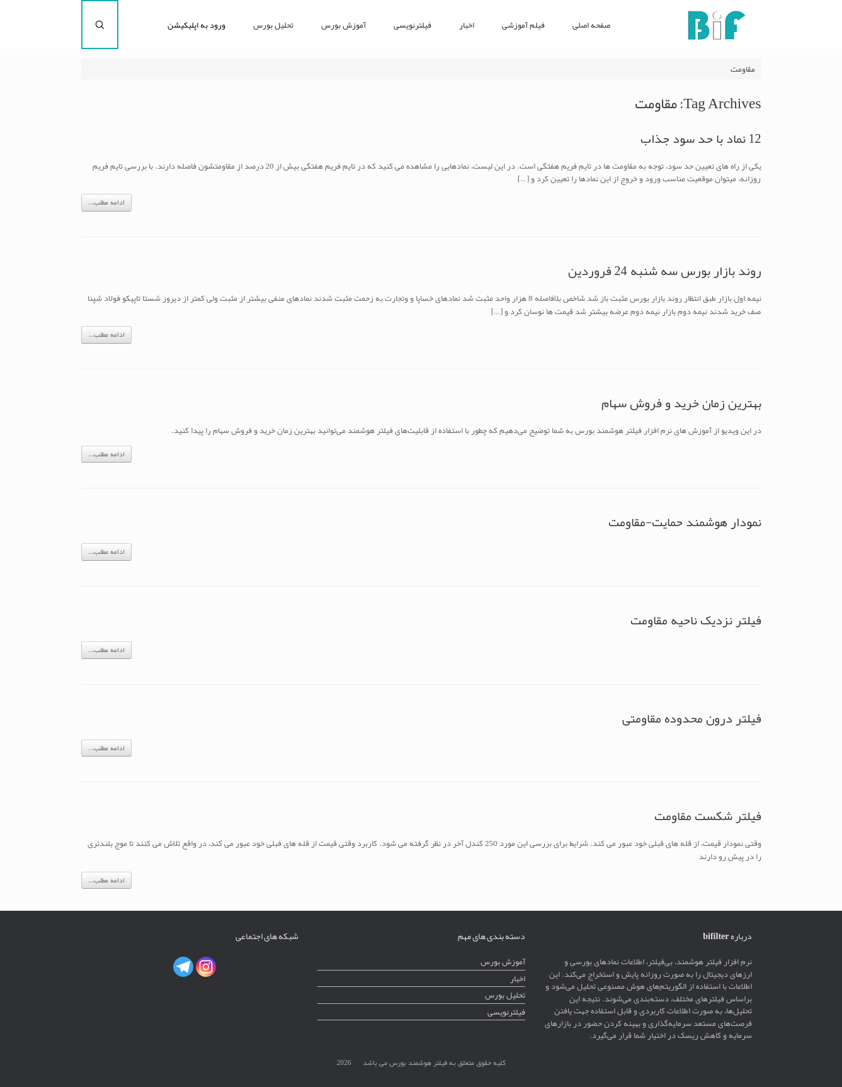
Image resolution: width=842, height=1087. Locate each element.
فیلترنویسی (412, 25)
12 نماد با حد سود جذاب (700, 138)
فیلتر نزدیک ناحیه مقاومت (695, 620)
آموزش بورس (343, 25)
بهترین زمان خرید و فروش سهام (681, 403)
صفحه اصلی (591, 25)
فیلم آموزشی (523, 25)
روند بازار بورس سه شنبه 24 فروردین (664, 270)
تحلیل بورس (273, 25)
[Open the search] (99, 24)
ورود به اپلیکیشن (196, 25)
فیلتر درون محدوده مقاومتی (691, 718)
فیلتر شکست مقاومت (707, 815)
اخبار (466, 25)
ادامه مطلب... (106, 202)
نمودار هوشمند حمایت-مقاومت (684, 521)
